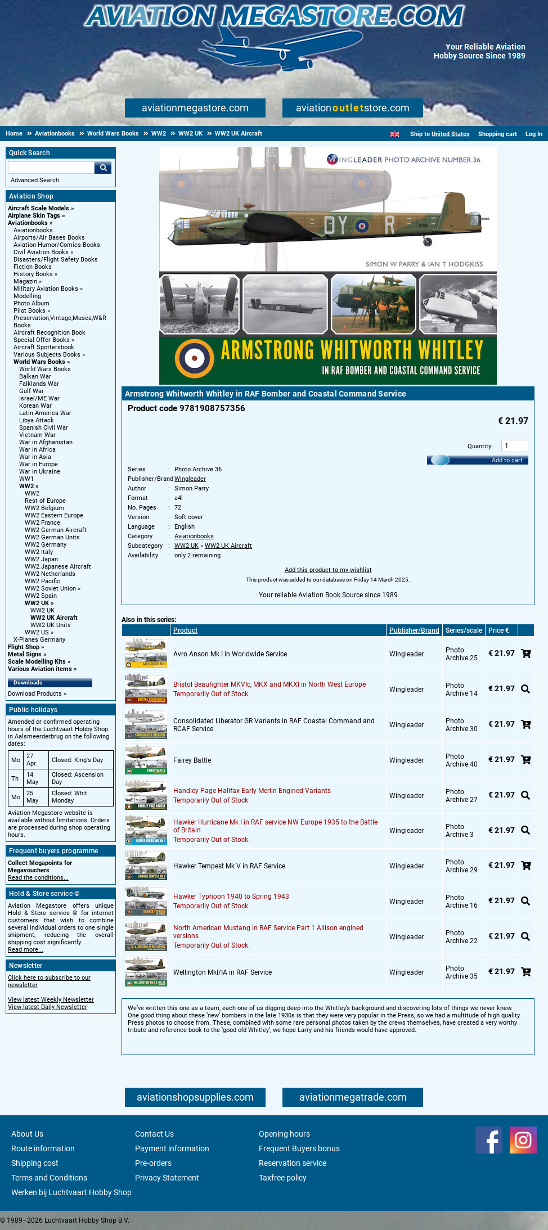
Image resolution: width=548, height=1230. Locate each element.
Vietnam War (37, 435)
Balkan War (35, 376)
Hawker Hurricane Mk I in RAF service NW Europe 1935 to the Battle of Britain (275, 826)
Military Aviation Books (46, 288)
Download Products (35, 693)
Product (185, 630)
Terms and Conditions (49, 1177)
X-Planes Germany (39, 639)
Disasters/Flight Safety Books (56, 259)
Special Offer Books (42, 340)
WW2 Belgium (44, 508)
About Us (27, 1133)
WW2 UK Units (50, 625)
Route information (43, 1148)
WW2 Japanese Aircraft (58, 566)
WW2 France (42, 522)
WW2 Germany (45, 544)
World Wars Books (39, 362)
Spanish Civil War (43, 427)
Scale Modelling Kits (37, 661)
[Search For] (51, 167)
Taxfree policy (283, 1177)
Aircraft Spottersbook (44, 347)
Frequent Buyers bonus (299, 1148)
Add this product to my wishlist (328, 570)
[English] (394, 134)
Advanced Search (35, 180)
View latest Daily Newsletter (47, 1007)
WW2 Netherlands (50, 574)
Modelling (27, 296)
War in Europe (38, 464)
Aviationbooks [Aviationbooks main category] (33, 230)
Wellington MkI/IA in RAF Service (222, 972)
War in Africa (37, 449)
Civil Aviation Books (41, 252)
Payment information (172, 1148)
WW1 (26, 479)
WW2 (26, 486)
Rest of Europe (45, 500)
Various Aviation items (40, 669)
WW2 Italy (39, 552)
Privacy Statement (167, 1177)
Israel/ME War (39, 398)
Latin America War (45, 413)
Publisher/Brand (414, 630)
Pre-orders (153, 1163)
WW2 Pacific (42, 581)
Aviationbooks (28, 223)
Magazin (25, 281)
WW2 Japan (41, 559)
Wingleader (190, 479)
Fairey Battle (192, 760)
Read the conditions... (38, 877)
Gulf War (31, 391)
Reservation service (292, 1163)
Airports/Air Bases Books (49, 237)
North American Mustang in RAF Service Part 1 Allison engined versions (268, 932)
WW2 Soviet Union (50, 588)
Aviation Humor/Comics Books (57, 245)
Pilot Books (30, 310)
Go (103, 167)
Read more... (25, 949)
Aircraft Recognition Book (50, 332)
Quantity (479, 446)
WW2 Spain (41, 596)
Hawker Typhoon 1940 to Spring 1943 (231, 896)
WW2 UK (37, 603)
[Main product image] (328, 382)
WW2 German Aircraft (56, 530)
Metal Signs (25, 654)
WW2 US (37, 632)
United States (451, 134)
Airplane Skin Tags (34, 215)
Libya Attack (36, 420)
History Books (33, 274)
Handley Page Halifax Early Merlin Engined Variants (252, 791)
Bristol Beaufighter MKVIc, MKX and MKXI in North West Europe (269, 684)
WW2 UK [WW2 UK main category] (42, 610)
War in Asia (35, 457)
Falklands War (39, 384)
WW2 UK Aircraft (54, 617)
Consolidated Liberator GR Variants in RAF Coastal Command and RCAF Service (274, 725)
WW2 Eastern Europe (54, 515)
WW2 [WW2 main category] (32, 493)
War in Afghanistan (46, 442)
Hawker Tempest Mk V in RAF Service (229, 866)
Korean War (35, 405)
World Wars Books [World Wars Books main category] (45, 369)
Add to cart (507, 460)
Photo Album (32, 303)
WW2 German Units (52, 537)
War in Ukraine (39, 471)
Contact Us (154, 1133)
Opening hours (284, 1133)
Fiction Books (33, 267)
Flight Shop (23, 647)
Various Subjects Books (47, 354)
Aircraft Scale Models (38, 208)
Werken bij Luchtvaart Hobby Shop (71, 1192)
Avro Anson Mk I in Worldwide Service (230, 654)
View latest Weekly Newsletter (51, 999)
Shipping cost (35, 1163)
